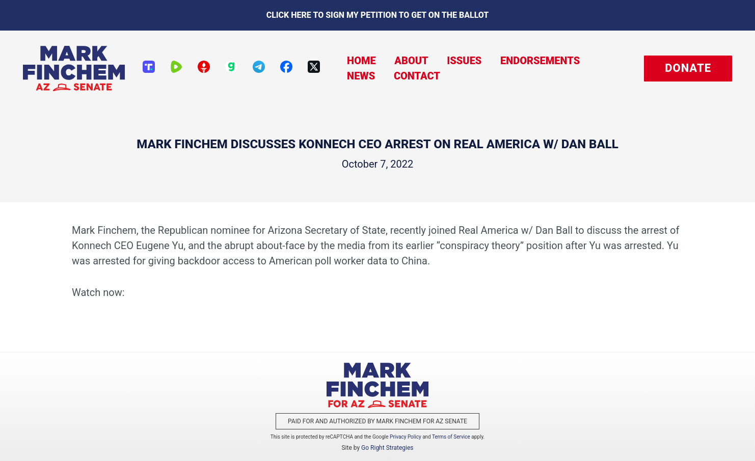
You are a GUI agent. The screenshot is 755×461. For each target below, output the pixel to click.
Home (313, 68)
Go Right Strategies (387, 447)
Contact (603, 68)
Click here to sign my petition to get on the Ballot (377, 15)
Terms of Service (451, 437)
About (359, 68)
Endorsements (481, 68)
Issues (409, 68)
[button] (688, 69)
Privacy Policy (405, 437)
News (550, 68)
